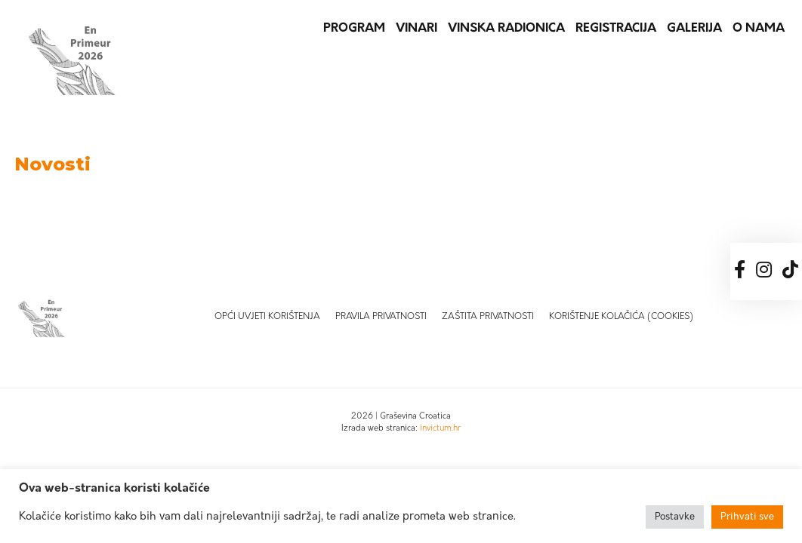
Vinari (416, 29)
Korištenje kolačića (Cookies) (621, 316)
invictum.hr (440, 429)
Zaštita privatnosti (488, 316)
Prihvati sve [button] (747, 517)
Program (354, 29)
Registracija (615, 29)
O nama (759, 29)
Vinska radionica (506, 29)
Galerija (694, 29)
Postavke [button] (675, 517)
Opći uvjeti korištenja (267, 316)
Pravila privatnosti (381, 316)
